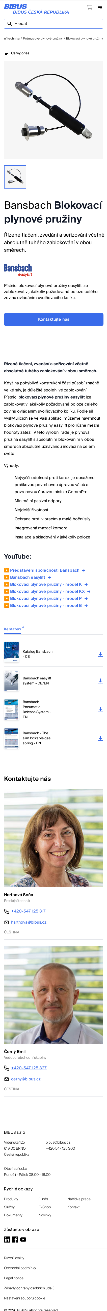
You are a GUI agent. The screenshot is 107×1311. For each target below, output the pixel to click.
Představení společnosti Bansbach (48, 570)
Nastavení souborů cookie (24, 1298)
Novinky (45, 1215)
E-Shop (45, 1207)
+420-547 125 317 (28, 911)
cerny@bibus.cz (26, 1079)
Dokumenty (13, 1215)
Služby (9, 1207)
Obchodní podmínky (20, 1268)
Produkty (11, 1199)
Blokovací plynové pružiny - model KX (51, 591)
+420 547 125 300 (60, 1149)
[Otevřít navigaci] (100, 8)
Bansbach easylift (31, 577)
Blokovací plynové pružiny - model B (49, 605)
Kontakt (73, 1207)
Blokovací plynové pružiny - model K (49, 584)
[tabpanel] (53, 697)
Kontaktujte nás (53, 319)
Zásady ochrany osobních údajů (29, 1288)
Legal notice (13, 1278)
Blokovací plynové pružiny (84, 39)
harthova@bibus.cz (28, 922)
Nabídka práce (79, 1199)
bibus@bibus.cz (58, 1143)
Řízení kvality (14, 1258)
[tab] (16, 629)
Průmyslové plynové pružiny (43, 39)
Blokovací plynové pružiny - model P (49, 598)
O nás (43, 1199)
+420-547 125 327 (29, 1068)
